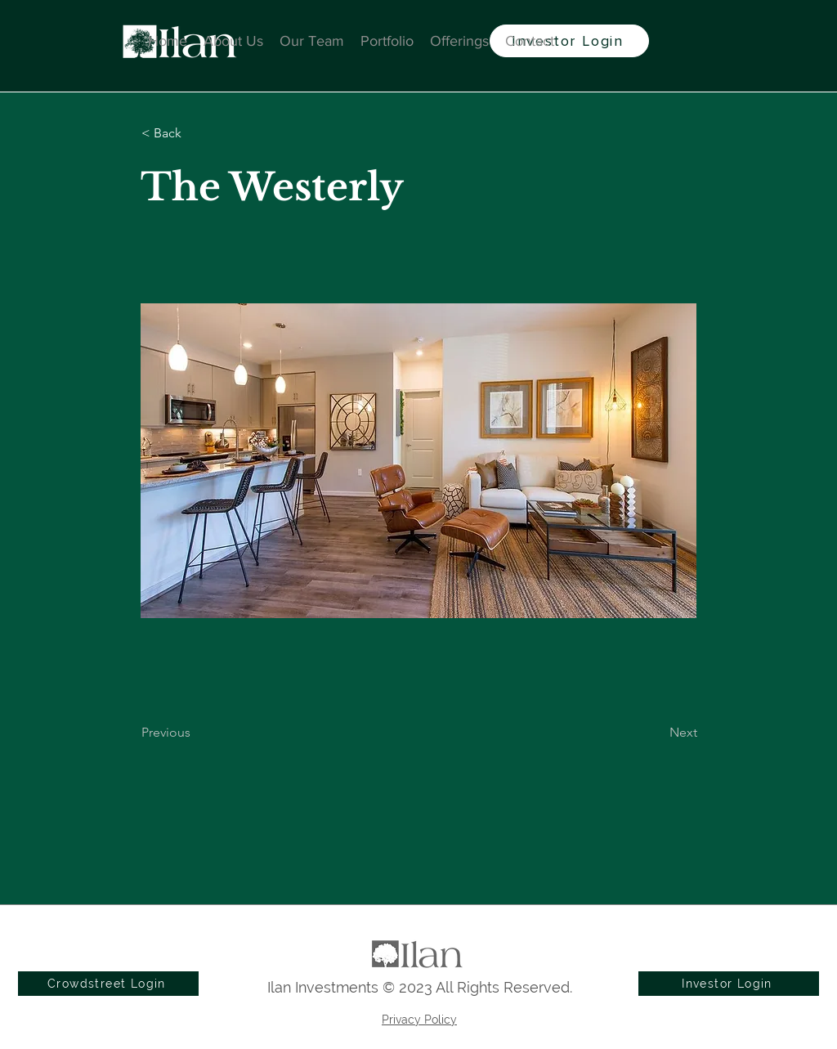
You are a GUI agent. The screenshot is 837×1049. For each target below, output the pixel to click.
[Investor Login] (569, 41)
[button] (195, 133)
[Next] (656, 732)
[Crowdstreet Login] (108, 983)
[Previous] (195, 732)
